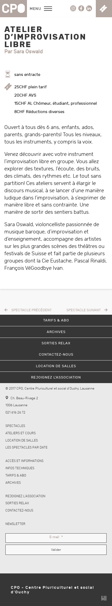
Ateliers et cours (20, 433)
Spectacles (15, 426)
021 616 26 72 (15, 412)
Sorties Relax (17, 503)
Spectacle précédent (31, 310)
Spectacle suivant (83, 310)
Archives (13, 483)
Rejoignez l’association (25, 496)
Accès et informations (24, 461)
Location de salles (21, 440)
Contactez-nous (19, 510)
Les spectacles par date (26, 447)
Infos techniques (19, 468)
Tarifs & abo (15, 475)
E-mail (56, 537)
